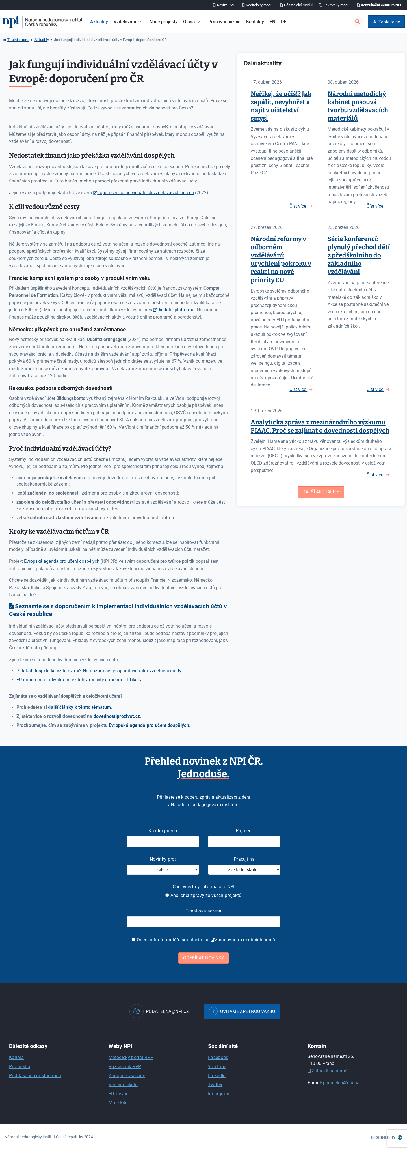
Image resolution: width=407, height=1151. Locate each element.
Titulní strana (18, 40)
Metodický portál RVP (131, 1057)
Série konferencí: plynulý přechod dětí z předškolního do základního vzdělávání (359, 255)
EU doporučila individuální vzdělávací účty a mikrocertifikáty (79, 679)
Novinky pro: (163, 859)
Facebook (218, 1057)
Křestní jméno (162, 830)
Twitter (215, 1084)
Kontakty (255, 21)
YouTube (217, 1066)
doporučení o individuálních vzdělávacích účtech (145, 192)
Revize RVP (226, 5)
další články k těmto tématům (79, 707)
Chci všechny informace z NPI (204, 886)
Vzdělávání (125, 21)
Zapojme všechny (127, 1075)
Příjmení (244, 830)
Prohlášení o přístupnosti (35, 1075)
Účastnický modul (298, 5)
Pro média (19, 1066)
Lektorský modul (337, 5)
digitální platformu (175, 309)
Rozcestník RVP (125, 1066)
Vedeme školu (123, 1084)
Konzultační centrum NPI (381, 5)
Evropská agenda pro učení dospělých (61, 561)
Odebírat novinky (203, 958)
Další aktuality (320, 492)
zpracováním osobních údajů (245, 939)
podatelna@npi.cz (341, 1082)
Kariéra (16, 1057)
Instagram (218, 1093)
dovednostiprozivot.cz (116, 716)
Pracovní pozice (224, 21)
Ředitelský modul (259, 5)
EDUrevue (119, 1093)
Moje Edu (118, 1102)
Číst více (298, 206)
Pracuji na (244, 859)
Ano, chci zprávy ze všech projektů (203, 895)
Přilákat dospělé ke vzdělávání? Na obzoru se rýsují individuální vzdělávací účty (99, 670)
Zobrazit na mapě (329, 1070)
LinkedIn (217, 1075)
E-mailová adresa (203, 911)
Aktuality (99, 21)
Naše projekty (163, 21)
